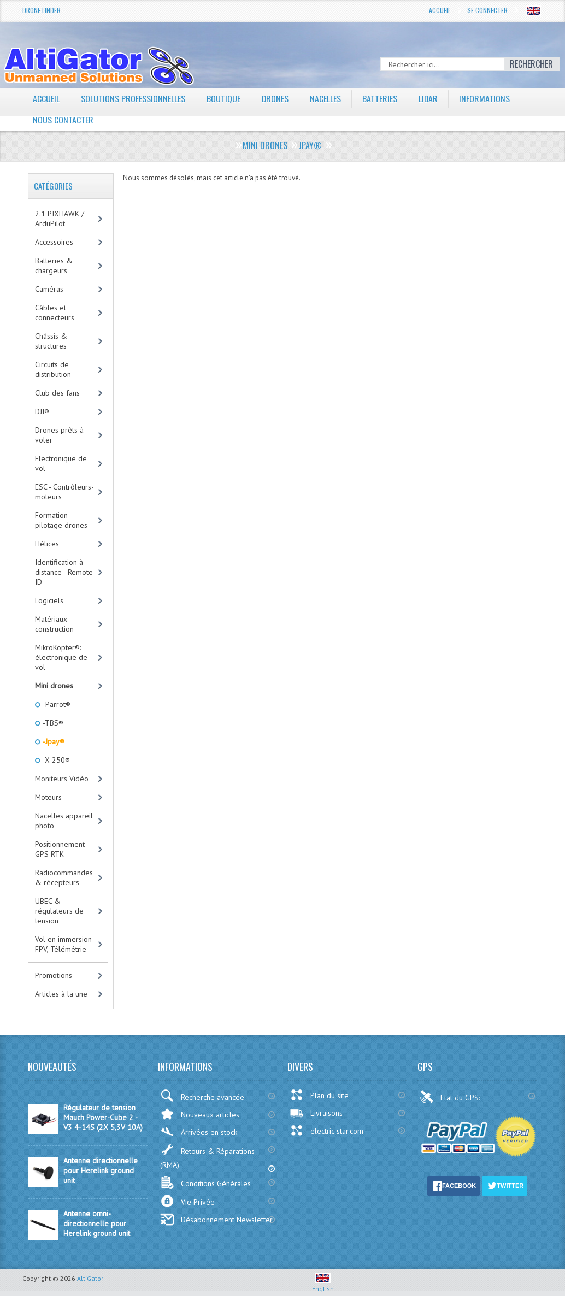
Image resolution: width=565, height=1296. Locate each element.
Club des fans (57, 393)
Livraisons (316, 1113)
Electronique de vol (61, 463)
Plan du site (319, 1094)
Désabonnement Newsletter (216, 1219)
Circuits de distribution (53, 369)
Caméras (49, 289)
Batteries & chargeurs (54, 265)
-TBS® (52, 723)
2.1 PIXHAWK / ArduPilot (59, 218)
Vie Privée (187, 1201)
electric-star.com (326, 1130)
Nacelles (326, 98)
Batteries (380, 98)
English (323, 1284)
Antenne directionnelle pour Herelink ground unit (100, 1170)
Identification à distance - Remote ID (64, 572)
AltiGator (90, 1278)
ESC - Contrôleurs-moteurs (64, 492)
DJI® (42, 411)
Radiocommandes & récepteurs (64, 877)
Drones (275, 98)
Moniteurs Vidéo (62, 779)
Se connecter (487, 10)
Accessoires (54, 242)
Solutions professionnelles (133, 98)
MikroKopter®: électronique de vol (61, 657)
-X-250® (55, 760)
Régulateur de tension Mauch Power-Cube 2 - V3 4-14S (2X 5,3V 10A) (103, 1117)
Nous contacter (63, 119)
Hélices (47, 544)
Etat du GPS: (451, 1096)
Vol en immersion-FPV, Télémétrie (65, 944)
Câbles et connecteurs (54, 312)
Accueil (440, 10)
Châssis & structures (51, 341)
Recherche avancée (202, 1095)
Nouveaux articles (199, 1114)
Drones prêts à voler (59, 435)
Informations (485, 98)
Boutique (223, 98)
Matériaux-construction (54, 624)
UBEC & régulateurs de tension (59, 911)
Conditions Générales (205, 1182)
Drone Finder (41, 10)
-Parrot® (55, 704)
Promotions (53, 975)
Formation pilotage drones (61, 520)
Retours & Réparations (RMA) (207, 1156)
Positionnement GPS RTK (60, 849)
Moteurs (48, 797)
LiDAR (429, 98)
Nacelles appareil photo (64, 820)
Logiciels (49, 600)
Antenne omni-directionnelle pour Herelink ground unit (96, 1223)
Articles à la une (61, 994)
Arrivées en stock (198, 1132)
